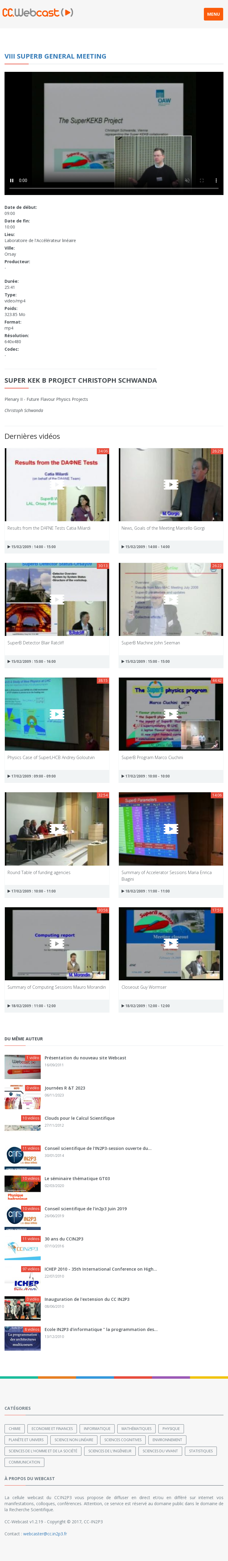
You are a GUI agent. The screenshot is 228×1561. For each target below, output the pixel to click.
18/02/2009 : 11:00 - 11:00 (146, 891)
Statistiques (201, 1451)
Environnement (167, 1439)
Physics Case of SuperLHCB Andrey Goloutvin (51, 757)
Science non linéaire (74, 1439)
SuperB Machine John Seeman (151, 643)
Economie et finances (52, 1428)
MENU (213, 14)
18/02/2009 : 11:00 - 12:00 (32, 1005)
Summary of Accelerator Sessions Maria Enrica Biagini (167, 875)
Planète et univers (26, 1439)
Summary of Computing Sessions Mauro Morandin (57, 987)
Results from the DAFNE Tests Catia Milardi (49, 528)
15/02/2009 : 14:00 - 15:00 (32, 546)
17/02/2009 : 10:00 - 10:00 (146, 776)
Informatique (97, 1428)
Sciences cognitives (122, 1439)
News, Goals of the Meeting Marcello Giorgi (163, 528)
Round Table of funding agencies (39, 872)
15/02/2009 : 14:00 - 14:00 (146, 546)
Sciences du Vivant (160, 1451)
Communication (24, 1462)
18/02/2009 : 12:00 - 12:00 (146, 1005)
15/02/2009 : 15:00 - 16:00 (32, 661)
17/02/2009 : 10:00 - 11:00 (32, 891)
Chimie (15, 1428)
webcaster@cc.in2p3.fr (45, 1534)
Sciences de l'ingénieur (109, 1451)
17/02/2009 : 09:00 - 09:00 (32, 776)
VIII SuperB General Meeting (55, 55)
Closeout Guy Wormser (144, 987)
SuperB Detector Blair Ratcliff (36, 643)
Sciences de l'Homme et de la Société (43, 1451)
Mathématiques (136, 1428)
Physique (171, 1428)
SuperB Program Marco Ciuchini (152, 757)
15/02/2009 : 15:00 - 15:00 (146, 661)
